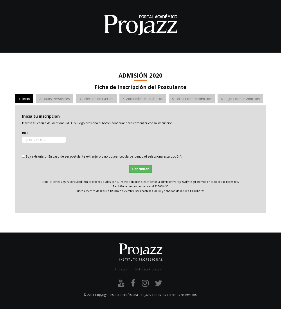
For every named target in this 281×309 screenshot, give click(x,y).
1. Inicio (24, 98)
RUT (25, 133)
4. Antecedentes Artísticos (143, 98)
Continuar (140, 169)
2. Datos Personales (54, 98)
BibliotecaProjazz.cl (148, 269)
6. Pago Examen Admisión (240, 98)
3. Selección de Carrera (96, 98)
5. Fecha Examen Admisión (192, 98)
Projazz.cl (121, 269)
